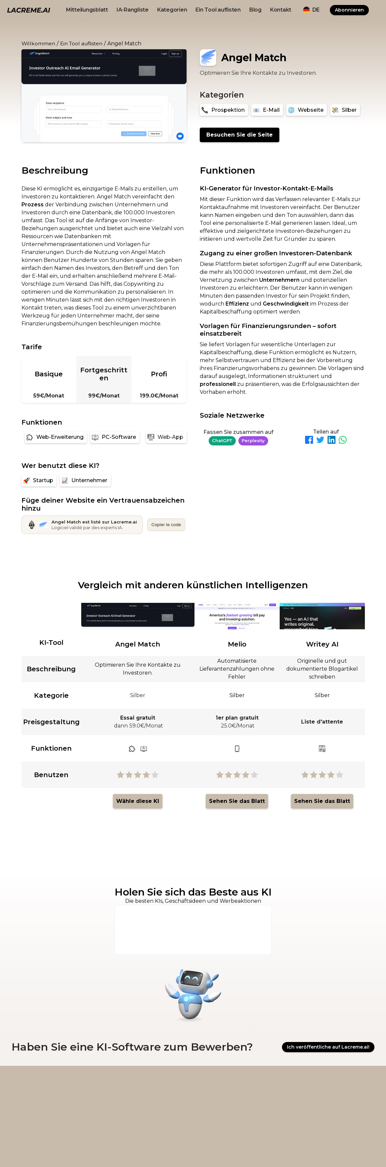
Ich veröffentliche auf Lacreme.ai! (328, 1047)
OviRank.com (276, 1151)
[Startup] (38, 480)
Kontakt (280, 10)
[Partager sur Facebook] (309, 441)
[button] (311, 10)
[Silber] (345, 110)
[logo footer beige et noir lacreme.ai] (39, 1085)
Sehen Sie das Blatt (237, 801)
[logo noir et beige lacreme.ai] (29, 10)
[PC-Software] (114, 437)
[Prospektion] (224, 110)
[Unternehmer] (85, 480)
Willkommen (38, 43)
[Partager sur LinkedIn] (331, 441)
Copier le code (166, 524)
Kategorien (172, 10)
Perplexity (253, 440)
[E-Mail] (267, 110)
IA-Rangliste (133, 10)
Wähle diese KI (137, 801)
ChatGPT (222, 440)
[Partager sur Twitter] (320, 441)
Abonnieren (349, 10)
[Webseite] (306, 110)
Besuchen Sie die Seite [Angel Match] (239, 135)
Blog (255, 10)
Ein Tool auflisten (218, 10)
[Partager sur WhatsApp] (343, 441)
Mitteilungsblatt (87, 10)
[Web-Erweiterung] (56, 437)
